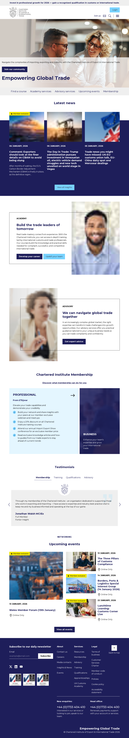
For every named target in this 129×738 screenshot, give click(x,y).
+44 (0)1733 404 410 (71, 706)
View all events (64, 629)
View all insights (64, 187)
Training (58, 477)
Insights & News (64, 667)
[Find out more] (43, 421)
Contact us (62, 651)
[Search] (109, 16)
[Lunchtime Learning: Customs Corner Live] (93, 610)
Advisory (88, 477)
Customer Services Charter (96, 662)
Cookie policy (98, 684)
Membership (110, 91)
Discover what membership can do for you (64, 382)
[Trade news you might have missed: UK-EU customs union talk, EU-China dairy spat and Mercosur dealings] (102, 138)
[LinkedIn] (16, 666)
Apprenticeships (81, 678)
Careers (60, 657)
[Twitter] (10, 666)
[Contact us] (104, 16)
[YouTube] (21, 666)
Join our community (14, 69)
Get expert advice (74, 341)
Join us (97, 16)
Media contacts (64, 662)
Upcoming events (89, 91)
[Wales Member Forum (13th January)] (36, 584)
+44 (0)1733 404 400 (104, 706)
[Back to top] (114, 647)
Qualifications (73, 477)
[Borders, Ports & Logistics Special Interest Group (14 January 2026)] (93, 585)
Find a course (19, 91)
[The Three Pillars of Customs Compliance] (93, 561)
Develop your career (29, 256)
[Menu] (117, 16)
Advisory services (65, 91)
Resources (79, 651)
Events (60, 672)
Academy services (40, 91)
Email (12, 651)
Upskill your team (54, 256)
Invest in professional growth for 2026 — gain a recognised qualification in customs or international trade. (64, 3)
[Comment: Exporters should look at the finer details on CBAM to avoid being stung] (26, 144)
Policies (95, 679)
